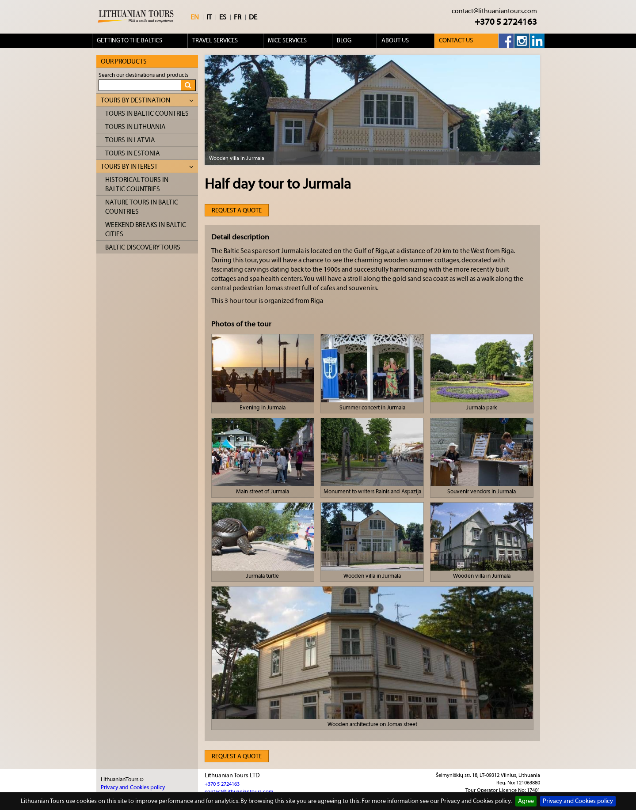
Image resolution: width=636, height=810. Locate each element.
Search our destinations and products (143, 75)
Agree (526, 801)
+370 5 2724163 (506, 22)
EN (194, 17)
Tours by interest (147, 166)
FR (237, 17)
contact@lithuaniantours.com (494, 11)
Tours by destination (147, 100)
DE (253, 17)
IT (209, 17)
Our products (124, 61)
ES (222, 17)
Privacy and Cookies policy (578, 801)
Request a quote (237, 210)
